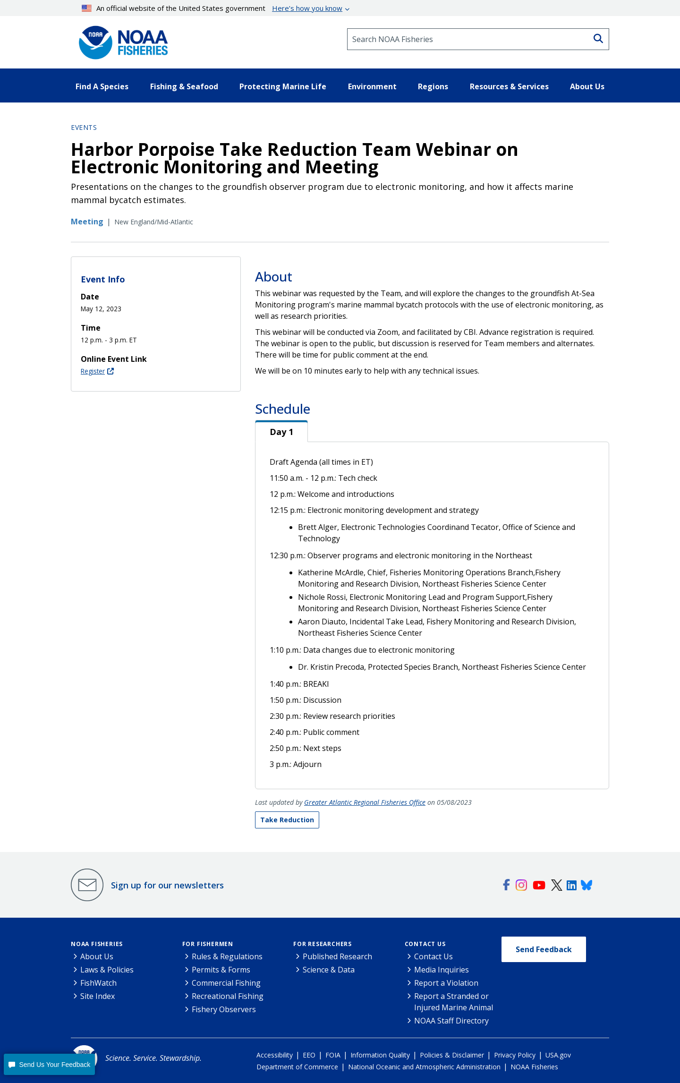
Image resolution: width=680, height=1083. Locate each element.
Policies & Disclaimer (452, 1054)
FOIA (332, 1054)
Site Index (97, 996)
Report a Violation (446, 983)
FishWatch (98, 983)
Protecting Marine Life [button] (282, 86)
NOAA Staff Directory (451, 1020)
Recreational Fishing (228, 996)
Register (93, 371)
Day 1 (281, 431)
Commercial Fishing (226, 983)
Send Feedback (544, 949)
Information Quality (380, 1054)
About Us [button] (587, 86)
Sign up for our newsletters (167, 885)
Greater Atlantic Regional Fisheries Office (364, 802)
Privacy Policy (515, 1054)
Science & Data (329, 969)
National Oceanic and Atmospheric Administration (424, 1066)
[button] (49, 1064)
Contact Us (425, 944)
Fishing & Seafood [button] (184, 86)
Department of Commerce (297, 1066)
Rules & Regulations (227, 956)
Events (84, 127)
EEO (309, 1054)
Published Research (337, 956)
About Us (96, 956)
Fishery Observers (224, 1009)
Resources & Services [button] (509, 86)
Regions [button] (433, 86)
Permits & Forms (221, 969)
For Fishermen (207, 944)
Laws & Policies (107, 969)
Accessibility (274, 1054)
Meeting (87, 221)
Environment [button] (372, 86)
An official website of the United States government (212, 8)
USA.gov (558, 1054)
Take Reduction (287, 819)
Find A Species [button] (102, 86)
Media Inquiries (441, 969)
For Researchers (322, 944)
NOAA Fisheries (97, 944)
